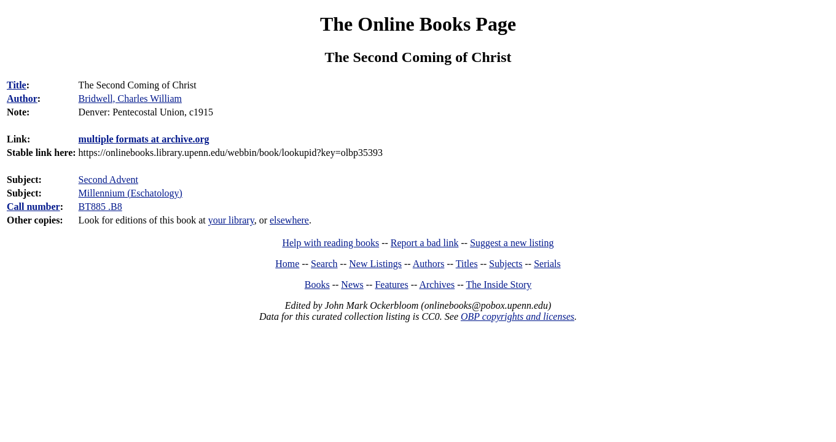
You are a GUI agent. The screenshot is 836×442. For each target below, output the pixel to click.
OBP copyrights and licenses (517, 316)
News (352, 284)
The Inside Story (499, 284)
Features (391, 284)
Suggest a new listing (511, 243)
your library (231, 220)
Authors (429, 263)
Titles (467, 263)
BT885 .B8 (100, 206)
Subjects (505, 263)
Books (317, 284)
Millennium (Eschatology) (130, 193)
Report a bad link (425, 243)
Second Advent (108, 179)
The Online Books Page (418, 24)
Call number (33, 206)
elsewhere (289, 220)
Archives (437, 284)
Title (16, 85)
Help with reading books (330, 243)
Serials (547, 263)
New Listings (375, 263)
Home (287, 263)
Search (324, 263)
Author (22, 98)
